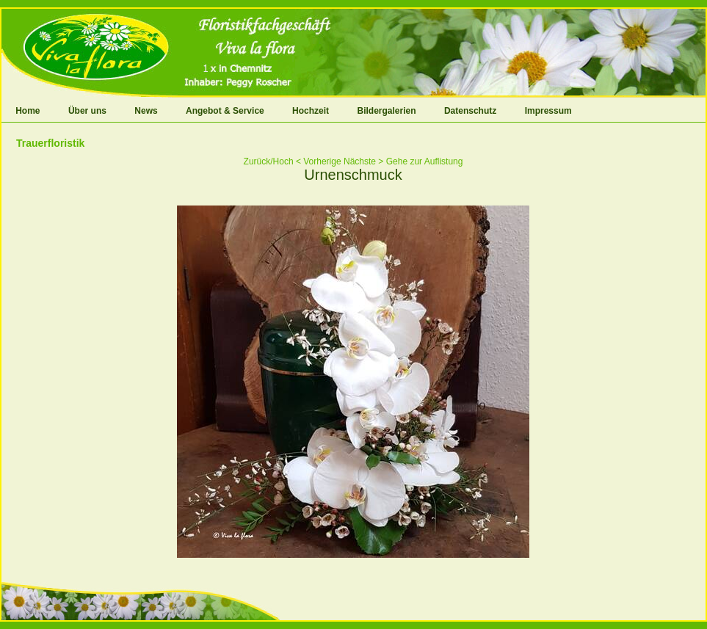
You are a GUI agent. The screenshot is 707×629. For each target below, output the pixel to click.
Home (27, 111)
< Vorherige (318, 161)
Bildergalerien (387, 111)
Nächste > (363, 161)
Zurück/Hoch (269, 161)
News (145, 111)
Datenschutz (470, 111)
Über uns (87, 111)
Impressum (548, 111)
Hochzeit (310, 111)
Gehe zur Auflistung (424, 161)
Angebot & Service (225, 111)
